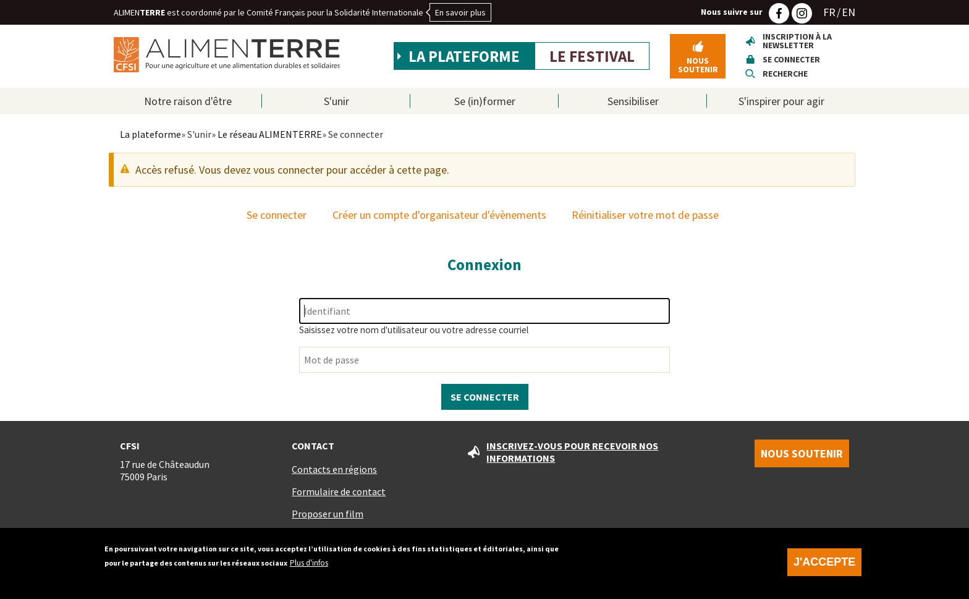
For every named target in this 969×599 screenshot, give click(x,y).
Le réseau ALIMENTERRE (270, 134)
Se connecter (791, 59)
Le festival (592, 56)
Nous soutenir (698, 65)
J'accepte (824, 569)
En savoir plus (460, 12)
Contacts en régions (334, 469)
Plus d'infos (309, 569)
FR (829, 12)
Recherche (785, 73)
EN (848, 12)
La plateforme (464, 56)
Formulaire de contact (339, 491)
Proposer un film (327, 514)
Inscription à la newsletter (797, 40)
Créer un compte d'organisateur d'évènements (439, 215)
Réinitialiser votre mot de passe (645, 215)
